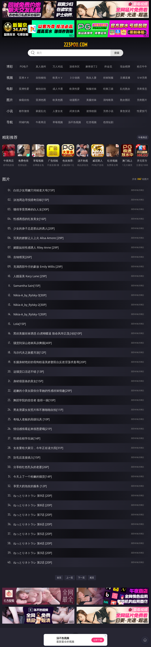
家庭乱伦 (41, 111)
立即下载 (97, 639)
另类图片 (142, 100)
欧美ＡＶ (58, 77)
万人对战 (58, 66)
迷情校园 (91, 111)
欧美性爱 (74, 88)
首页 (59, 577)
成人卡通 (58, 88)
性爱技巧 (142, 111)
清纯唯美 (108, 100)
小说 (10, 111)
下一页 (81, 577)
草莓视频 (58, 122)
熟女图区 (125, 100)
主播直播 (125, 77)
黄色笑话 (125, 111)
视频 (10, 77)
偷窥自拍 (24, 100)
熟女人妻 (91, 77)
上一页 (69, 577)
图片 (10, 100)
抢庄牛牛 (142, 66)
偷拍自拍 (41, 88)
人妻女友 (58, 111)
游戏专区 (74, 66)
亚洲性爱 (24, 88)
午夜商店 (41, 122)
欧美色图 (58, 100)
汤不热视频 (74, 122)
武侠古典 (74, 111)
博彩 (10, 66)
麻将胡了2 (91, 66)
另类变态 (142, 88)
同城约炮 (24, 122)
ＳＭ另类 (142, 77)
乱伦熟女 (125, 88)
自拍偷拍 (41, 77)
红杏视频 (91, 122)
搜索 (116, 53)
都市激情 (24, 111)
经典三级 (108, 88)
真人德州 (41, 66)
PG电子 (24, 66)
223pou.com (75, 45)
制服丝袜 (91, 88)
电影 (10, 89)
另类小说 (108, 111)
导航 (10, 122)
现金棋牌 (125, 66)
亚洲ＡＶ (24, 77)
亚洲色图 (41, 100)
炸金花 (108, 66)
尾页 (92, 577)
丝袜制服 (108, 77)
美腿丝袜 (91, 100)
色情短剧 (108, 122)
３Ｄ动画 (74, 77)
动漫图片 (74, 100)
